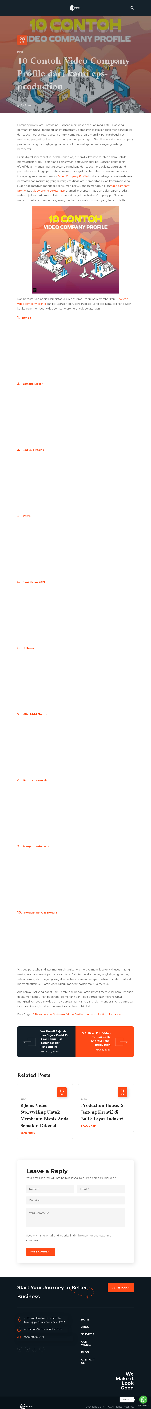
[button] (132, 8)
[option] (45, 1114)
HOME (85, 1319)
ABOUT (86, 1326)
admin (29, 105)
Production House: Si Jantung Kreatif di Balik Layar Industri (103, 1112)
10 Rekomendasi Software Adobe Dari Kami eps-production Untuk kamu (78, 1014)
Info (20, 52)
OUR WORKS (86, 1343)
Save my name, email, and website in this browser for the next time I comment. (69, 1238)
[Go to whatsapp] (143, 1400)
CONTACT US (88, 1361)
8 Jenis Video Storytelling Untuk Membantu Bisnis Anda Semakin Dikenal (44, 1115)
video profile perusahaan (49, 190)
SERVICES (87, 1334)
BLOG (85, 1352)
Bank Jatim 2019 (34, 582)
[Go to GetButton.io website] (143, 1406)
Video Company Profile (73, 176)
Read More (27, 1132)
